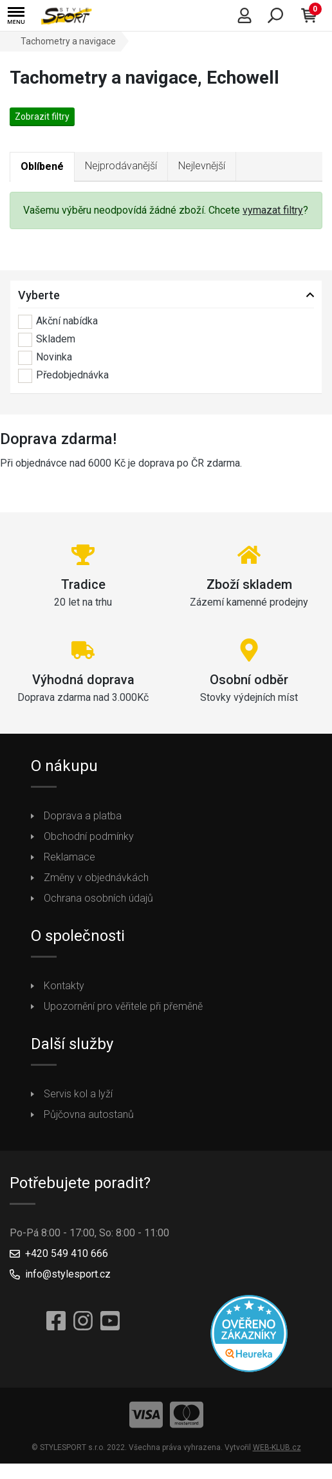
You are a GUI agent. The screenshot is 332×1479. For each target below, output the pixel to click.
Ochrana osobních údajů (98, 898)
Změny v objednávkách (96, 877)
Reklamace (69, 857)
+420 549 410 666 (66, 1253)
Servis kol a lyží (78, 1094)
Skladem (46, 340)
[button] (16, 16)
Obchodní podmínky (89, 836)
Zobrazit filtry (42, 116)
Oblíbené (42, 166)
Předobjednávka (63, 376)
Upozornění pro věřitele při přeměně (123, 1006)
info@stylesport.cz (68, 1274)
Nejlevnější (201, 166)
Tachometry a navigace (68, 41)
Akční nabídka (58, 322)
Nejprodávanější (121, 166)
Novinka (45, 358)
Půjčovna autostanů (89, 1114)
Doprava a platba (83, 816)
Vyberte (39, 295)
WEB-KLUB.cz (277, 1447)
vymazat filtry (273, 210)
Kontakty (64, 986)
